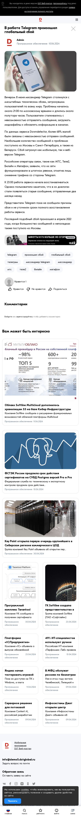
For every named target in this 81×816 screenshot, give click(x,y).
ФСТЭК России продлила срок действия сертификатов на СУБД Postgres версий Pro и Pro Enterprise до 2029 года (38, 477)
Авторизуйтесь (60, 3)
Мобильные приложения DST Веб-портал (22, 745)
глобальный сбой (60, 254)
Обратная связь (13, 772)
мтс (9, 269)
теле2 (23, 269)
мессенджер (65, 262)
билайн (38, 269)
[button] (73, 811)
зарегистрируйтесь (24, 317)
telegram (12, 254)
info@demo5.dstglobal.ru (18, 759)
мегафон (55, 269)
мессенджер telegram (38, 262)
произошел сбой (34, 254)
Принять (12, 801)
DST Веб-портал (45, 3)
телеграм (12, 262)
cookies (25, 789)
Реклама (70, 237)
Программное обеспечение (18, 421)
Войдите (8, 317)
